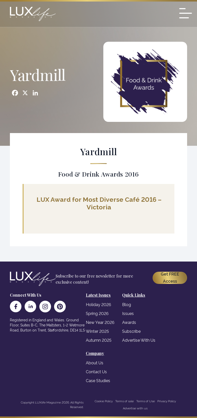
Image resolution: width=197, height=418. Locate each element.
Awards (129, 322)
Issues (128, 313)
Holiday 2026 (98, 304)
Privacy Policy (166, 401)
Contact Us (96, 371)
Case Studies (98, 380)
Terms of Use (145, 401)
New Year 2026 (100, 322)
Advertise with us (135, 408)
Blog (126, 304)
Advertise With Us (138, 340)
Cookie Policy (104, 401)
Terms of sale (124, 401)
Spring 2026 (97, 313)
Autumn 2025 (98, 340)
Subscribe (131, 331)
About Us (94, 363)
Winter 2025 (97, 331)
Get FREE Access (170, 278)
